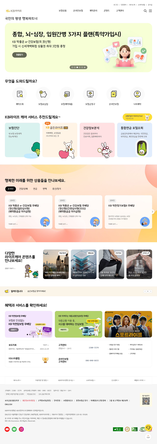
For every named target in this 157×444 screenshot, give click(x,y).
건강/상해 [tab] (23, 189)
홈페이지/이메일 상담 (116, 354)
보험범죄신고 (68, 401)
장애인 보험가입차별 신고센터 (15, 394)
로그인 (116, 5)
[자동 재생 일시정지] (84, 67)
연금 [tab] (35, 189)
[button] (72, 67)
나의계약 (137, 104)
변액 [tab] (45, 189)
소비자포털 (141, 5)
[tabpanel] (78, 212)
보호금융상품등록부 (12, 401)
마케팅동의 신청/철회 (98, 401)
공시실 (150, 5)
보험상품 (63, 10)
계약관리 (93, 10)
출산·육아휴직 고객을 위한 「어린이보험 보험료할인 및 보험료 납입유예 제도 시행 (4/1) (61, 291)
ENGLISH (8, 404)
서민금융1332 (31, 394)
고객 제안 (133, 354)
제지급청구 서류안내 (136, 345)
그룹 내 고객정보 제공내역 (118, 401)
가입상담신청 (135, 117)
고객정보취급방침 (44, 401)
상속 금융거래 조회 (44, 394)
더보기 (45, 345)
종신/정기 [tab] (56, 189)
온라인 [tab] (10, 189)
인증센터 (123, 5)
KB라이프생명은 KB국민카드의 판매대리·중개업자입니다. (24, 411)
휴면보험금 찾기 (82, 401)
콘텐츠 (107, 10)
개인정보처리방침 (28, 401)
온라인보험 (78, 10)
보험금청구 (90, 104)
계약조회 (20, 104)
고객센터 (120, 10)
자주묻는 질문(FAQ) (136, 349)
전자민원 (57, 401)
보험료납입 (43, 104)
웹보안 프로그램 (114, 349)
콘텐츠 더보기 (9, 269)
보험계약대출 (67, 104)
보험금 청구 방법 (114, 345)
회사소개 (132, 5)
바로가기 (19, 56)
